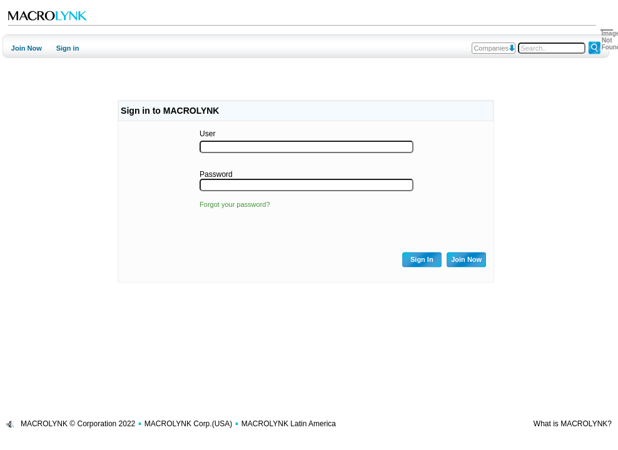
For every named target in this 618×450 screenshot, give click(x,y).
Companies (491, 48)
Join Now (26, 48)
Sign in (67, 48)
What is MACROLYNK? (573, 423)
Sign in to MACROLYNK (170, 111)
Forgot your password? (235, 204)
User (207, 133)
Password (216, 174)
